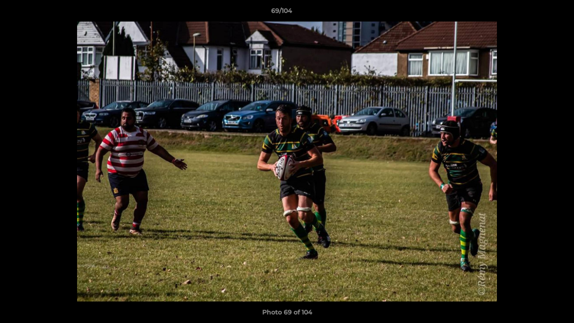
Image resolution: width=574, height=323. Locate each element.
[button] (536, 13)
